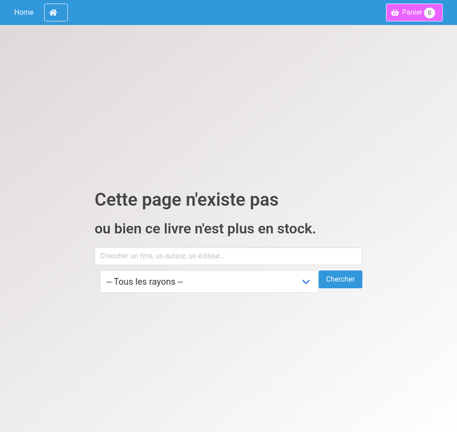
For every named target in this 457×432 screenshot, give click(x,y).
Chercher (340, 279)
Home (23, 12)
